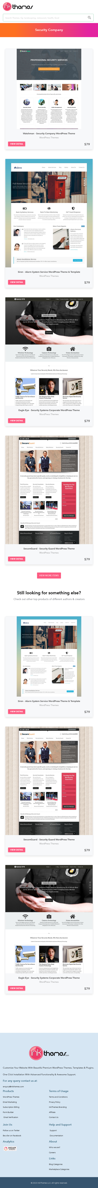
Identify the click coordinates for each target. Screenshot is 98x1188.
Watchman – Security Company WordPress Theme (49, 133)
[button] (16, 144)
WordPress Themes (49, 137)
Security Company (49, 30)
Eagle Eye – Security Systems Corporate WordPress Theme (49, 410)
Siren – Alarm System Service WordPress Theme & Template (49, 272)
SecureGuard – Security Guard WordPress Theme (49, 548)
